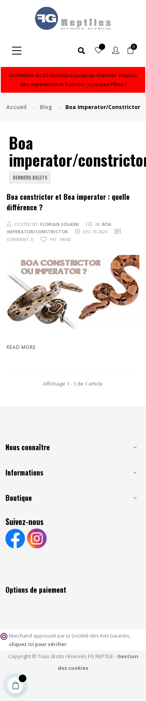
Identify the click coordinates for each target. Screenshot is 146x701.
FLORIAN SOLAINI (59, 224)
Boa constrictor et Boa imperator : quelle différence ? (68, 202)
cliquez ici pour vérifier (38, 644)
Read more (21, 347)
